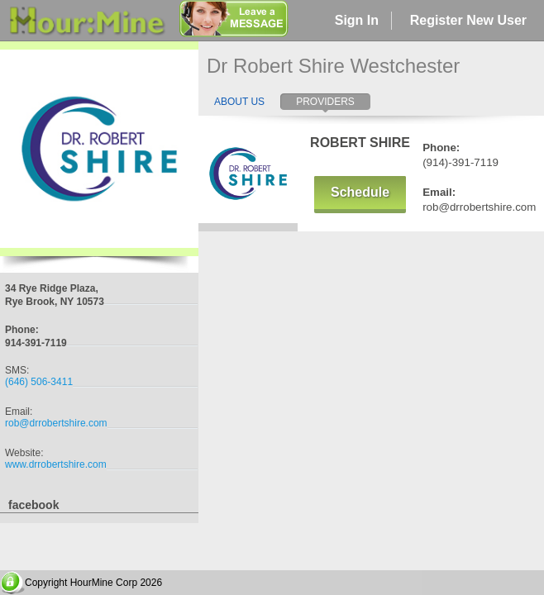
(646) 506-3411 (39, 382)
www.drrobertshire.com (56, 464)
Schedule (360, 192)
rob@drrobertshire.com (56, 423)
